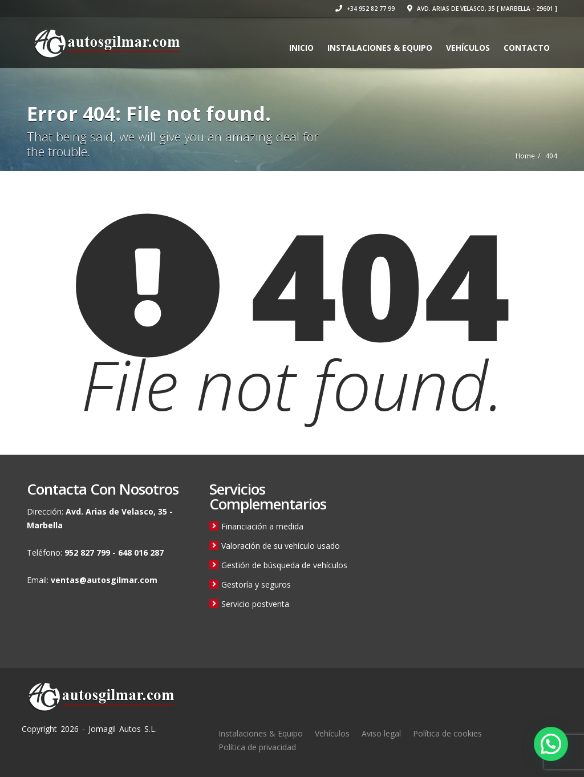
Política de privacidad (257, 747)
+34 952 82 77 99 (365, 9)
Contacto (527, 47)
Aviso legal (381, 733)
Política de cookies (447, 733)
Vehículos (468, 47)
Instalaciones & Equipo (379, 47)
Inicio (301, 47)
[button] (551, 744)
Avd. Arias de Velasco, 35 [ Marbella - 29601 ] (482, 9)
